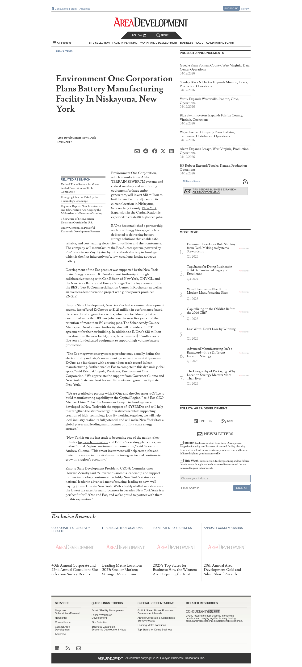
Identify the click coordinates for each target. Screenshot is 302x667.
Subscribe (231, 8)
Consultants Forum (66, 8)
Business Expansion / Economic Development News (109, 628)
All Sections (64, 42)
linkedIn (203, 421)
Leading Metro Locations (152, 625)
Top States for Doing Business (155, 629)
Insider (214, 448)
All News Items (191, 181)
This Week (214, 464)
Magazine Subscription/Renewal (67, 612)
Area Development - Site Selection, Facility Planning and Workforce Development (151, 22)
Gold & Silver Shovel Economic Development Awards (155, 612)
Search (163, 35)
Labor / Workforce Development (102, 616)
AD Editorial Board (220, 42)
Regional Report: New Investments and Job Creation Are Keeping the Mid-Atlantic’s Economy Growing (82, 209)
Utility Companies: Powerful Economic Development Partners (80, 229)
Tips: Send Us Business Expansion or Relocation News (214, 191)
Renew (245, 8)
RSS (227, 421)
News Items (64, 51)
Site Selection (99, 622)
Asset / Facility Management (108, 610)
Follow (139, 35)
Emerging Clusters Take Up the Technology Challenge (79, 199)
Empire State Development (85, 468)
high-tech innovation (93, 442)
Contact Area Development (62, 628)
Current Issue (63, 622)
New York (149, 208)
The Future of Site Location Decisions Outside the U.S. (77, 220)
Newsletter (61, 617)
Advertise (85, 8)
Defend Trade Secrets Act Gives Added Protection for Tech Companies (80, 188)
